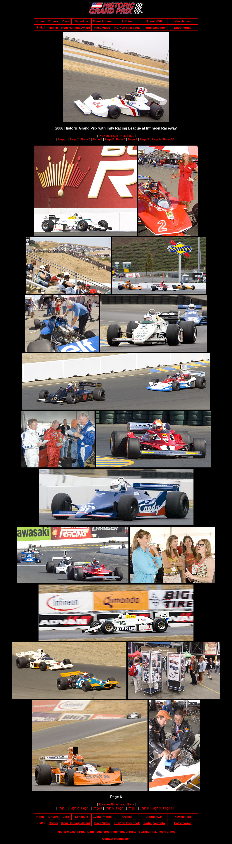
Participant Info (154, 27)
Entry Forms (182, 27)
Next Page (127, 135)
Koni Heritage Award (75, 27)
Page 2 (74, 139)
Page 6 (121, 139)
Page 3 (85, 139)
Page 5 (109, 139)
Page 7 (132, 139)
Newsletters (182, 21)
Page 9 (156, 139)
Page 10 (168, 139)
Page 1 (62, 139)
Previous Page (108, 135)
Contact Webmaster (116, 838)
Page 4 (97, 139)
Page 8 (144, 139)
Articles (127, 21)
